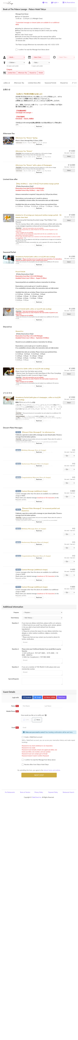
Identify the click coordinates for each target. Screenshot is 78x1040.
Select (69, 156)
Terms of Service (25, 792)
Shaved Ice (32, 73)
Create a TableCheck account (32, 737)
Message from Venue (22, 14)
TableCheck (61, 697)
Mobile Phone (12, 711)
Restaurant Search (68, 792)
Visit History (15, 618)
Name (15, 706)
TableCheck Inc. (37, 797)
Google (37, 697)
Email (15, 728)
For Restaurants (10, 792)
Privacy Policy (39, 792)
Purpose (16, 612)
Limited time (11, 73)
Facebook (27, 697)
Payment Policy (53, 792)
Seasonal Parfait (50, 83)
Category (9, 69)
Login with (15, 697)
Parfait (40, 73)
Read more (39, 126)
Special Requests (13, 679)
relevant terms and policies (51, 770)
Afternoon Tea (22, 73)
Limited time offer (34, 83)
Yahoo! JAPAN (49, 697)
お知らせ (7, 83)
